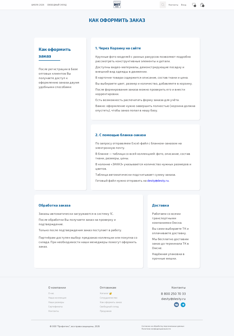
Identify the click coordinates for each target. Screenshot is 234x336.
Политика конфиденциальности (156, 329)
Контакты (173, 5)
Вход (183, 5)
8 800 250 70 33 (173, 293)
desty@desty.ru (158, 180)
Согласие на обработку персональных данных (163, 326)
